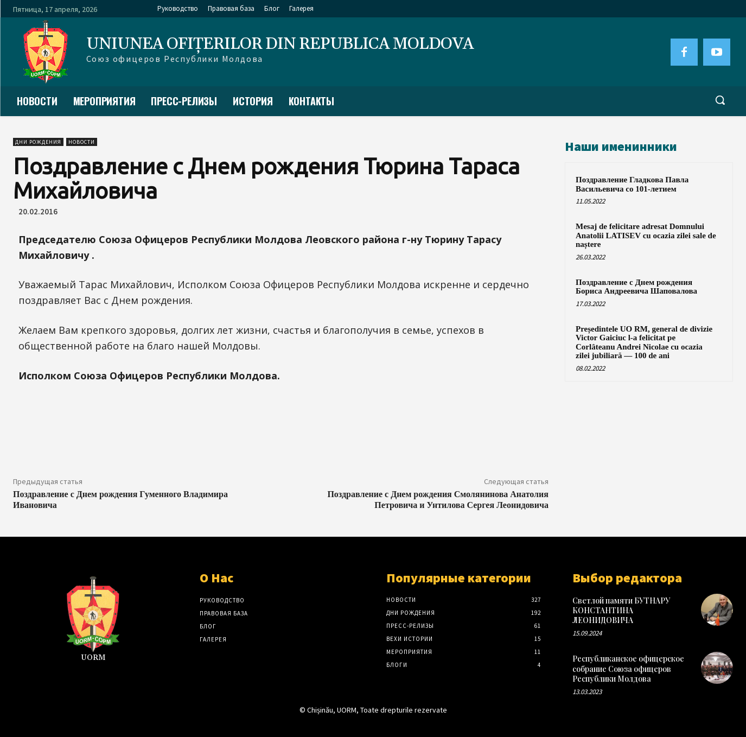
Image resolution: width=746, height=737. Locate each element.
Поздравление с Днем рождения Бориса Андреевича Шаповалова (636, 287)
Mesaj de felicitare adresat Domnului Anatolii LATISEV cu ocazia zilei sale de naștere (646, 235)
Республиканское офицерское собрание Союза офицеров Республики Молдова (628, 668)
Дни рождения (38, 142)
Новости (81, 142)
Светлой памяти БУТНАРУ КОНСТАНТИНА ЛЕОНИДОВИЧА (621, 610)
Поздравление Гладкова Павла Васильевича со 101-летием (632, 184)
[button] (720, 100)
